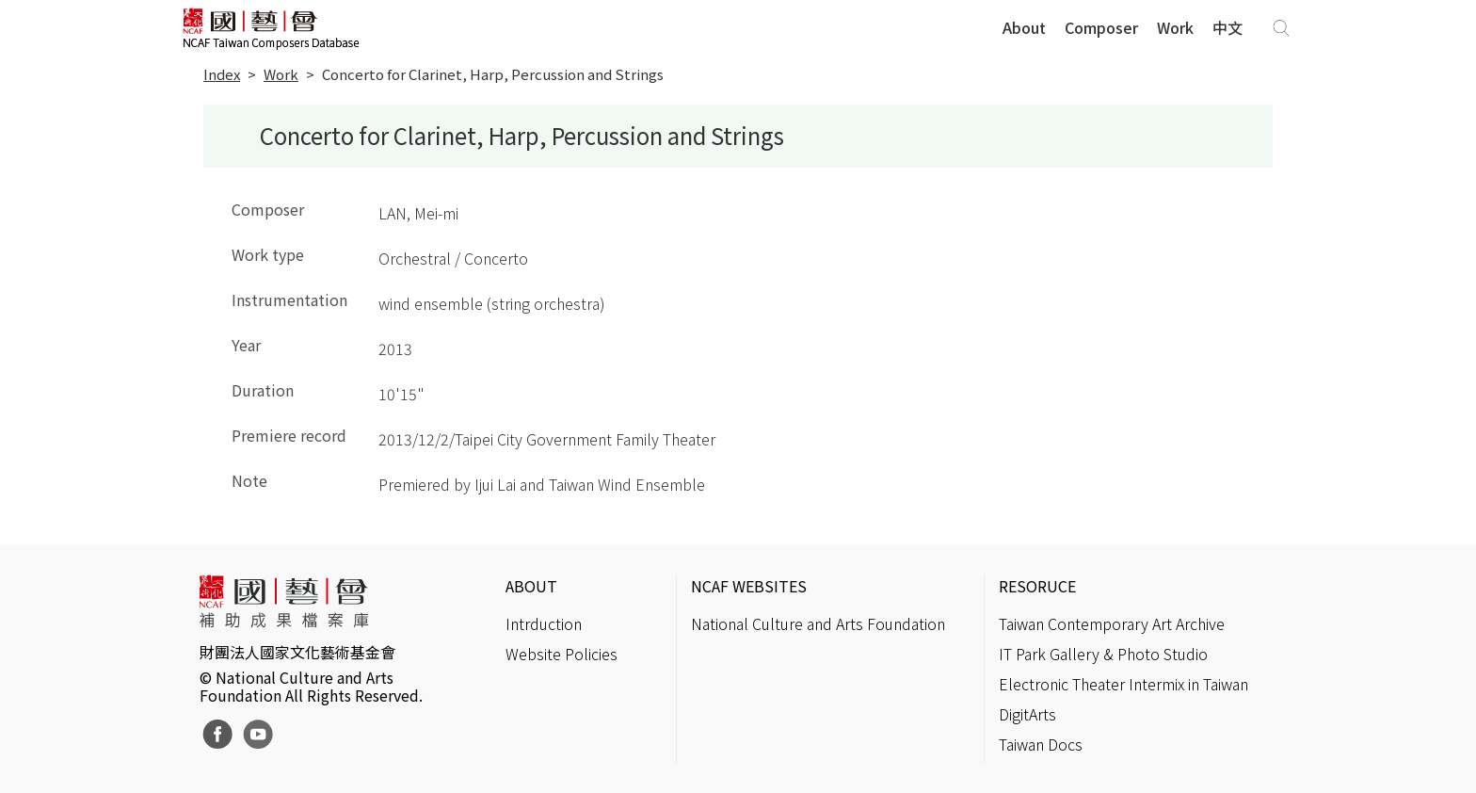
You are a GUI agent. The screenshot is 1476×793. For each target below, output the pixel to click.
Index (221, 74)
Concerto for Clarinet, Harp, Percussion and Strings (493, 74)
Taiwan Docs (1041, 744)
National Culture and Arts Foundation (818, 623)
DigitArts (1027, 714)
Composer (1101, 27)
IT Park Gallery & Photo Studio (1103, 653)
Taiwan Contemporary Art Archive (1112, 623)
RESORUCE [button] (1037, 586)
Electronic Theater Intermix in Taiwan (1123, 683)
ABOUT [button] (531, 586)
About (1024, 27)
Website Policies (561, 653)
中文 (1227, 27)
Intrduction (543, 623)
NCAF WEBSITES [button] (749, 586)
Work (1175, 27)
